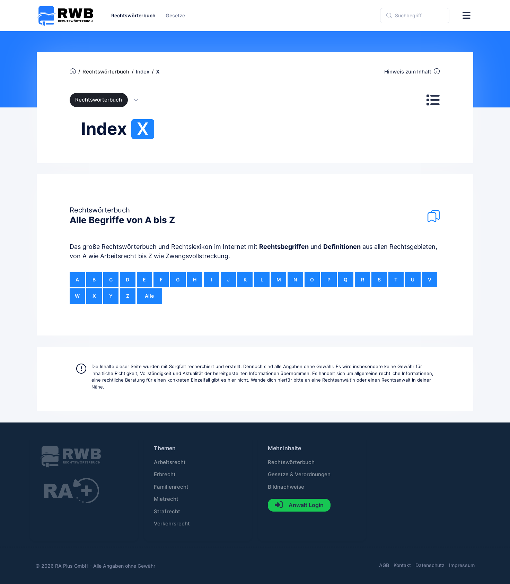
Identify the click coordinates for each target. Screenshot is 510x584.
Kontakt (402, 565)
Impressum (462, 565)
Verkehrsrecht (172, 524)
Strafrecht (167, 511)
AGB (384, 565)
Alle (149, 296)
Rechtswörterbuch (98, 100)
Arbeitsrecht (170, 462)
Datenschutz (430, 565)
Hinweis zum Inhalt (412, 71)
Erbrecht (165, 474)
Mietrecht (166, 499)
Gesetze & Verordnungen (299, 474)
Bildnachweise (286, 487)
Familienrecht (171, 487)
